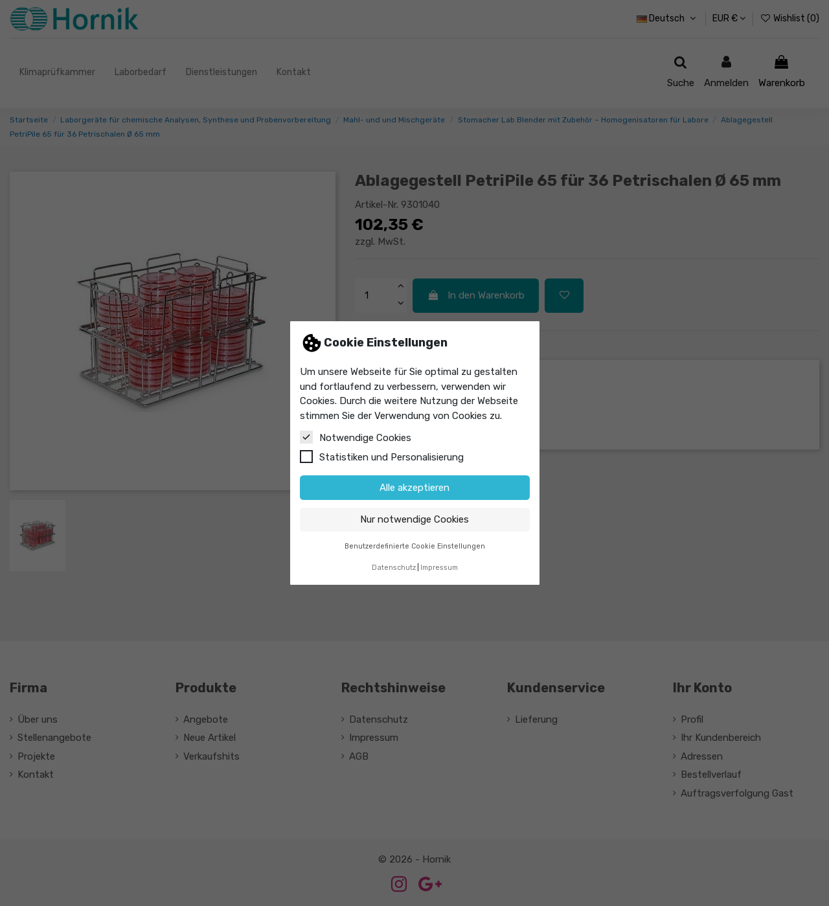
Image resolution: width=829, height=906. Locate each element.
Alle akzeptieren (414, 487)
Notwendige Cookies (355, 437)
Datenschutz (394, 567)
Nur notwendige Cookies (414, 519)
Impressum (439, 567)
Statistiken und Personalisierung (382, 456)
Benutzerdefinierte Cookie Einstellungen (415, 546)
